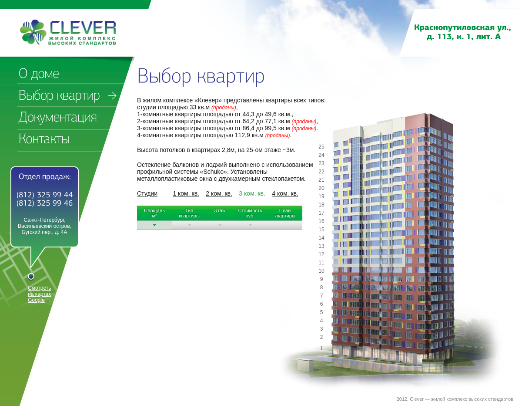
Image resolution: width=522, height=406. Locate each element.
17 (321, 213)
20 (321, 188)
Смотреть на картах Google (39, 294)
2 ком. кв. (219, 193)
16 (321, 221)
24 (321, 155)
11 (321, 263)
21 (321, 180)
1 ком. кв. (186, 193)
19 (321, 196)
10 (321, 271)
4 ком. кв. (285, 193)
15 (321, 230)
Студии (147, 193)
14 (321, 238)
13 (321, 246)
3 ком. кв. (252, 193)
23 (321, 163)
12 (321, 254)
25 (321, 147)
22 (321, 172)
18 (321, 205)
